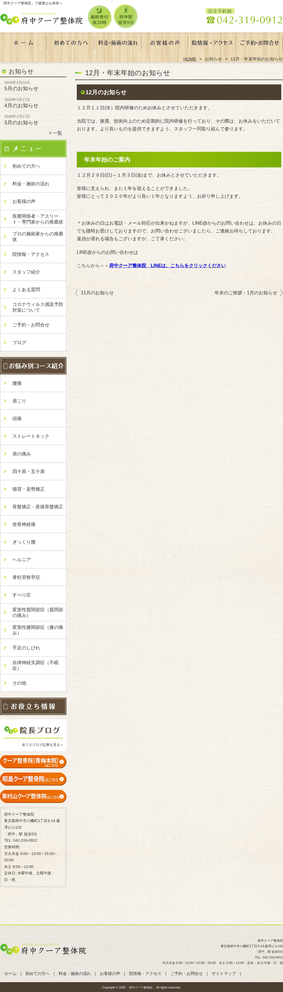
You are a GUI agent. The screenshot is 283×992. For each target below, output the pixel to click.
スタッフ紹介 (26, 271)
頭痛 (17, 418)
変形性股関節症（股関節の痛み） (37, 612)
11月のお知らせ (97, 292)
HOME (190, 58)
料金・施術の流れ (118, 45)
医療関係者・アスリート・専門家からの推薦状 (37, 219)
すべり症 (21, 594)
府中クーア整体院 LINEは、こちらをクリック (158, 265)
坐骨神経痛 (24, 524)
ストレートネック (30, 436)
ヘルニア (21, 559)
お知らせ (213, 58)
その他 (19, 683)
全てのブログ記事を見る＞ (43, 745)
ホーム (23, 45)
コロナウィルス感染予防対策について (37, 307)
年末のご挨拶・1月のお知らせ (246, 292)
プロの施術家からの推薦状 (37, 236)
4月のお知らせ (21, 105)
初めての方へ (70, 45)
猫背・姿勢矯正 (28, 489)
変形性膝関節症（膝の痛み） (37, 630)
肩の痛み (21, 453)
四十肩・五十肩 (28, 471)
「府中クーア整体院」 (140, 987)
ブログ (19, 342)
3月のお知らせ (21, 122)
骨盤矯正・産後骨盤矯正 (37, 506)
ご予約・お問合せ (259, 45)
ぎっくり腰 (24, 542)
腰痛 (17, 383)
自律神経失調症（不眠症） (35, 665)
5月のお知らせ (21, 88)
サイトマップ (224, 973)
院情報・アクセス (212, 45)
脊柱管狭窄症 (26, 577)
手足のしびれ (26, 647)
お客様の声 (165, 45)
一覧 (57, 133)
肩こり (19, 400)
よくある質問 (26, 289)
